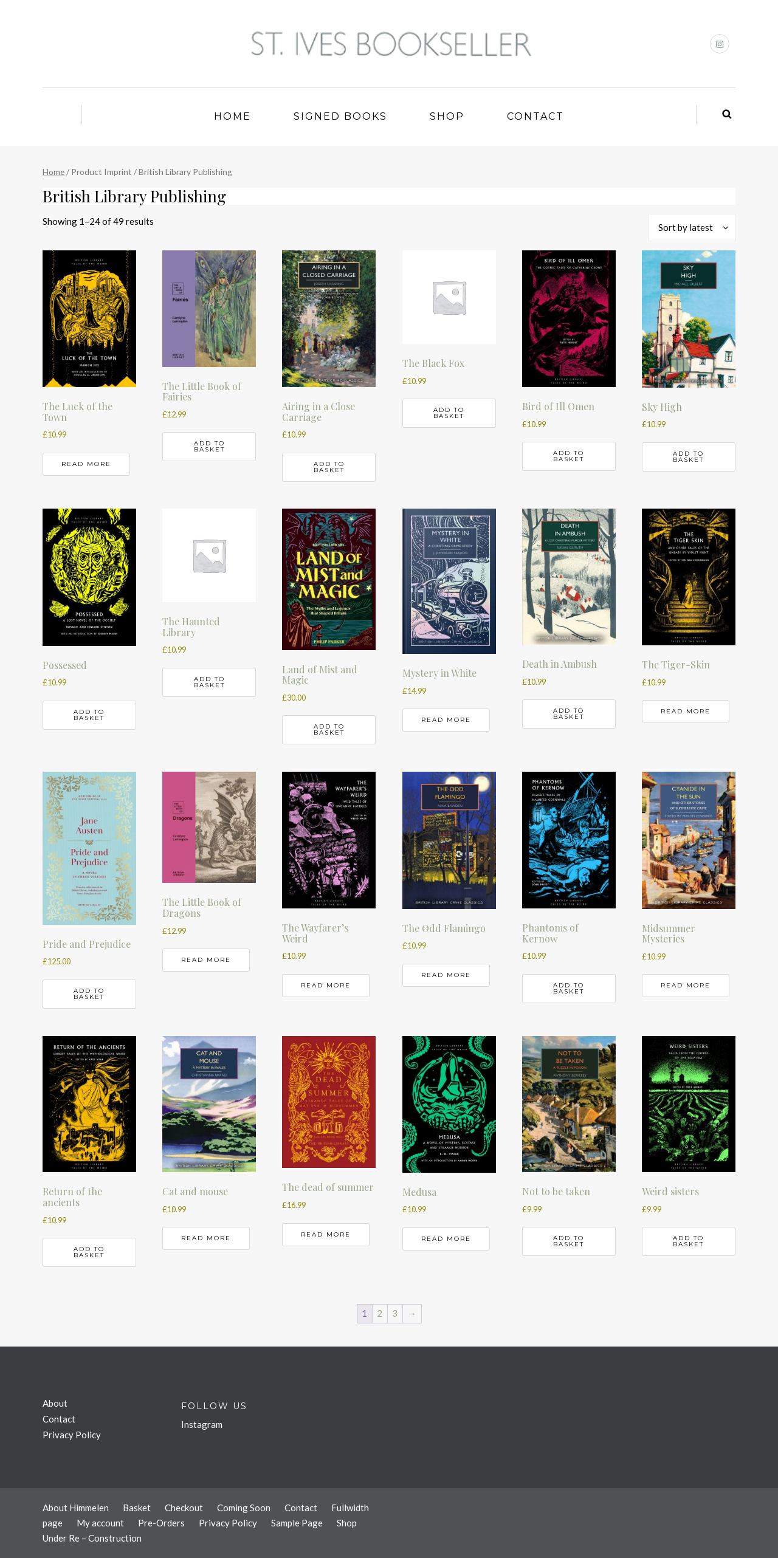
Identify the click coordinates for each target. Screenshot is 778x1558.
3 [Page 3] (395, 1313)
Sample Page (297, 1522)
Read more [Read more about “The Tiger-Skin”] (686, 711)
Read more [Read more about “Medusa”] (446, 1239)
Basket (137, 1507)
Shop (447, 116)
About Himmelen (76, 1507)
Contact (535, 116)
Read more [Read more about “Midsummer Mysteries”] (686, 985)
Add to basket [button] (209, 446)
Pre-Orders (161, 1522)
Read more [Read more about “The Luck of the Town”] (86, 464)
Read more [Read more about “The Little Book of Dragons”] (206, 960)
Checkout (184, 1507)
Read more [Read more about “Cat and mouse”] (206, 1238)
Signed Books (340, 116)
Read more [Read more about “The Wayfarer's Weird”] (326, 985)
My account (100, 1522)
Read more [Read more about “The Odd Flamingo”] (446, 975)
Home (232, 116)
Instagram (201, 1424)
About (55, 1403)
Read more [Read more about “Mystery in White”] (446, 720)
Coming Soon (243, 1507)
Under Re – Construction (92, 1537)
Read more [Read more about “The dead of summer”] (326, 1234)
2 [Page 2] (379, 1313)
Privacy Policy (72, 1434)
